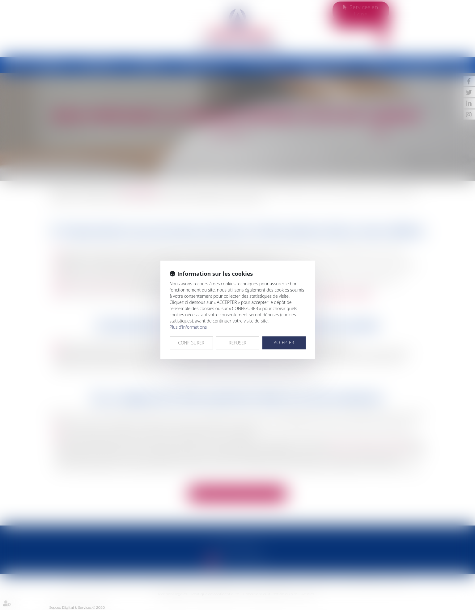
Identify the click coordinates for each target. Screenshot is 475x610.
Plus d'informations (188, 327)
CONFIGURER (191, 343)
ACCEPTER (284, 342)
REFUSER (237, 343)
